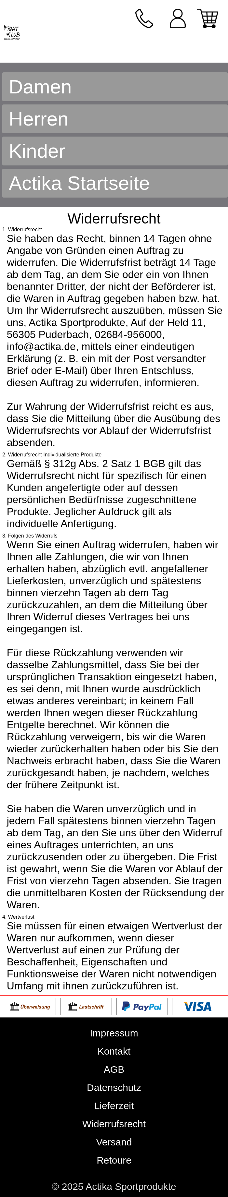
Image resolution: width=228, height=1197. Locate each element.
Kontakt (114, 1051)
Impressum (114, 1033)
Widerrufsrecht (114, 1123)
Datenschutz (114, 1087)
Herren (38, 119)
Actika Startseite (79, 183)
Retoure (114, 1160)
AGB (114, 1069)
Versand (114, 1142)
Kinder (37, 151)
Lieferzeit (114, 1105)
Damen (40, 87)
